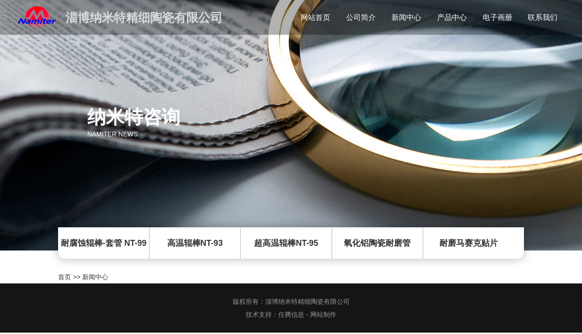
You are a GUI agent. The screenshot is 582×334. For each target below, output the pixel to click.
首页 (64, 277)
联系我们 (542, 17)
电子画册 (497, 17)
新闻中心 (406, 17)
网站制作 (323, 314)
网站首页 (315, 17)
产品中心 (452, 17)
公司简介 (361, 17)
